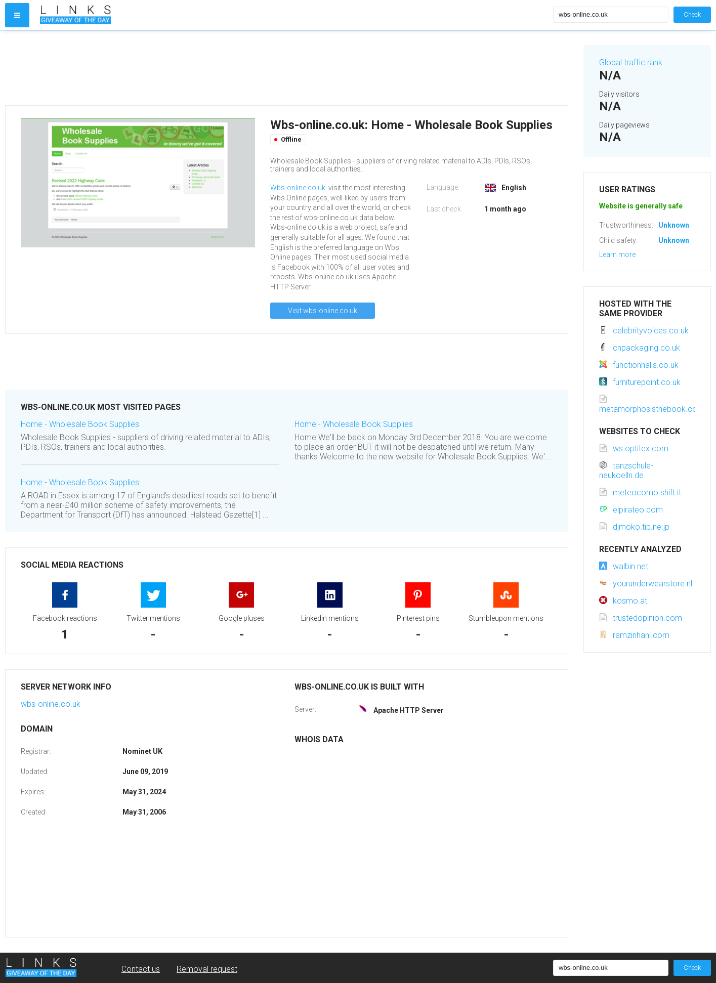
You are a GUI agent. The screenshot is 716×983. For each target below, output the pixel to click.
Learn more (617, 254)
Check (692, 14)
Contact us (140, 969)
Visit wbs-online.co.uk (322, 311)
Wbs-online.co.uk (297, 188)
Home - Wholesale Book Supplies (80, 424)
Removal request (207, 969)
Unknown (673, 225)
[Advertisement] (286, 68)
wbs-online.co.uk (50, 704)
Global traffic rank (630, 62)
